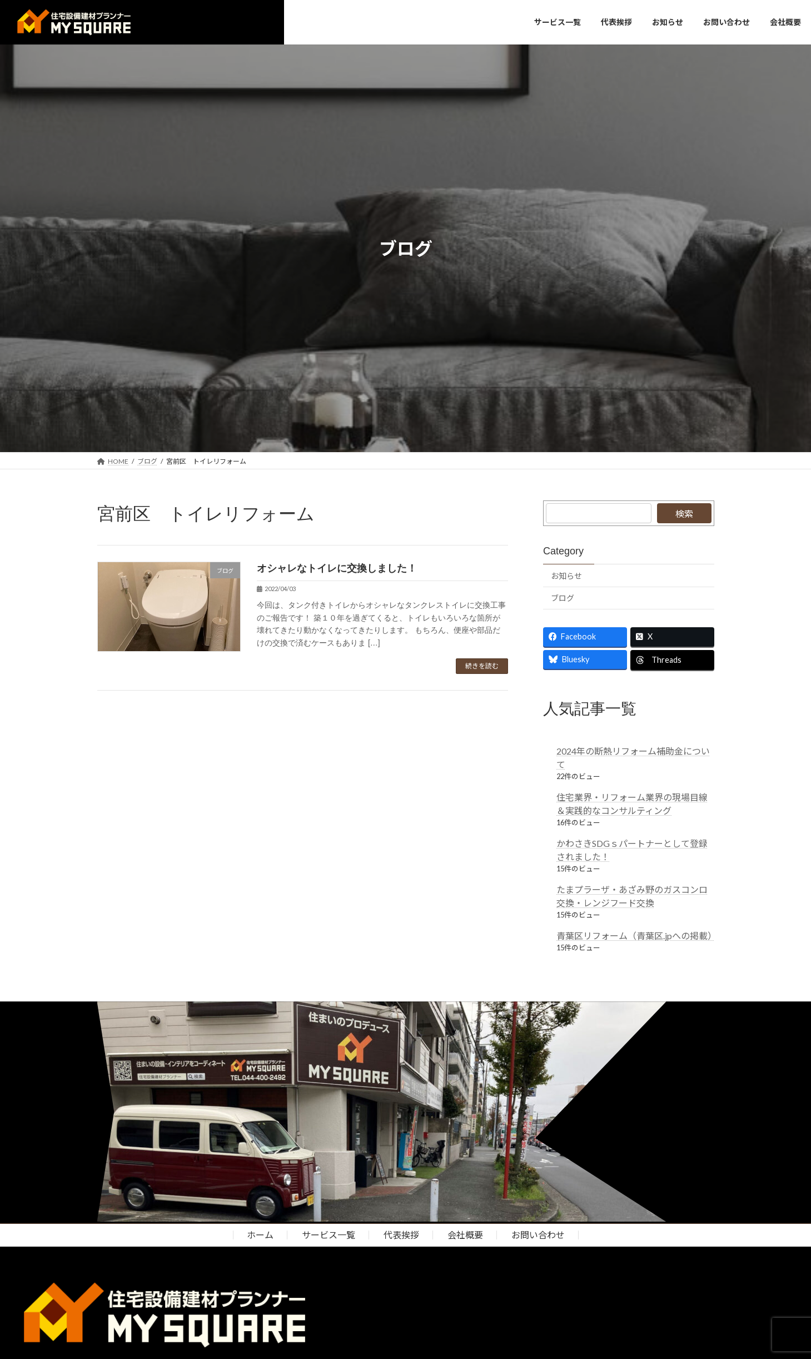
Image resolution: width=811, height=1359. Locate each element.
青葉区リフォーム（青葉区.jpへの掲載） (636, 935)
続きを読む (482, 666)
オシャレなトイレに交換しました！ (342, 568)
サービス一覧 (328, 1234)
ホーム (260, 1234)
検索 (684, 513)
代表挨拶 (401, 1234)
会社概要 (465, 1234)
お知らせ (566, 576)
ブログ (562, 598)
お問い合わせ (538, 1234)
